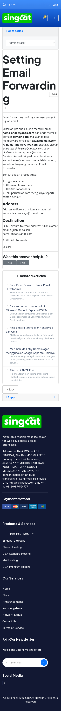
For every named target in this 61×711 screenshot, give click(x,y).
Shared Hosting (12, 547)
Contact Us (9, 621)
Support (8, 4)
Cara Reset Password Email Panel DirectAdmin (30, 291)
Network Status (12, 614)
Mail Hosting (10, 560)
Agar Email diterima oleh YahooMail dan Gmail (30, 334)
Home (6, 588)
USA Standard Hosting (16, 553)
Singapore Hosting (13, 540)
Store (5, 595)
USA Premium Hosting (16, 566)
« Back (10, 389)
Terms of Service (13, 627)
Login (54, 4)
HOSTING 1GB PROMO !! (18, 534)
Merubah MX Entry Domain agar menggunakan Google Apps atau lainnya (30, 355)
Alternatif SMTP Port (30, 375)
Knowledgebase (12, 608)
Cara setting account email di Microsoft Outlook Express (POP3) (30, 313)
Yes (9, 262)
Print (54, 94)
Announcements (12, 601)
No (22, 262)
